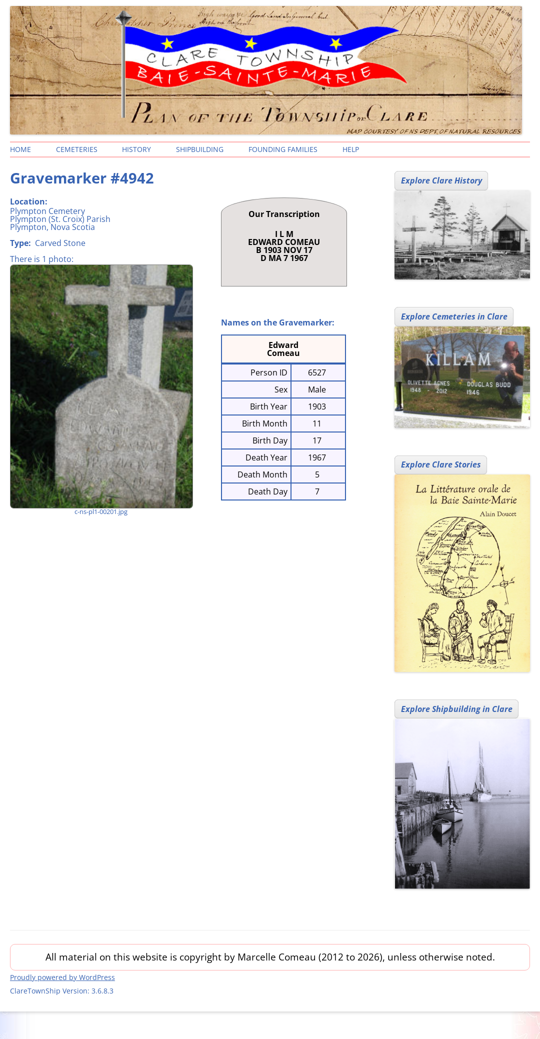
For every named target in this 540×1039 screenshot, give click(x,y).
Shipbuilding (200, 149)
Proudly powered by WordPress (62, 977)
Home (20, 149)
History (136, 149)
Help (350, 149)
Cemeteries (77, 149)
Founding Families (283, 149)
